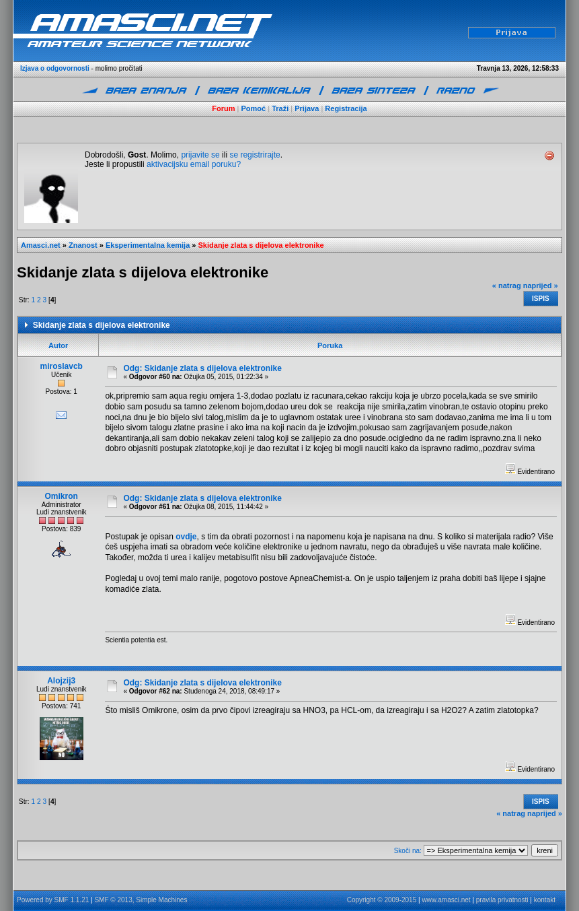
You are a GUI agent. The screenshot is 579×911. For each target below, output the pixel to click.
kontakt (544, 900)
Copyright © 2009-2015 (382, 900)
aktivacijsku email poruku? (194, 164)
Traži (280, 108)
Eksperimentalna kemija (148, 245)
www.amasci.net (446, 900)
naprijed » (540, 285)
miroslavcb (61, 366)
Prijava (307, 108)
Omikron (61, 496)
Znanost (83, 245)
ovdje (186, 536)
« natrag (506, 285)
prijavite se (200, 155)
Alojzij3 (61, 680)
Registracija (345, 108)
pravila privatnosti (502, 900)
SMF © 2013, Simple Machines (140, 900)
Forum (223, 108)
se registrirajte (254, 155)
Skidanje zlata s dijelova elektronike (261, 245)
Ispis (540, 298)
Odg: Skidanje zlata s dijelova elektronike (202, 368)
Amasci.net (41, 245)
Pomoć (253, 108)
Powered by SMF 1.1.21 (53, 900)
